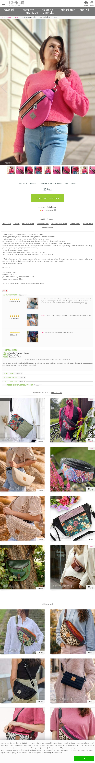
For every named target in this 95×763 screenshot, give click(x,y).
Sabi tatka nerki (48, 604)
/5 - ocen (46, 210)
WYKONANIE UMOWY (14, 377)
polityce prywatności (54, 752)
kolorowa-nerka (28, 224)
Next (91, 87)
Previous (4, 87)
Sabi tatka (51, 207)
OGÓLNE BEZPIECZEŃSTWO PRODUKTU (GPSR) (22, 385)
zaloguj (92, 5)
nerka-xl (16, 224)
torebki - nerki (56, 393)
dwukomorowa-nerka (59, 224)
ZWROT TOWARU (12, 373)
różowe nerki (88, 224)
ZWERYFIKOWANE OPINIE (14, 295)
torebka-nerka (75, 224)
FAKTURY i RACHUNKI (14, 381)
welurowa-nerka (43, 224)
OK (84, 759)
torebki (43, 219)
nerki (51, 219)
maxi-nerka (6, 224)
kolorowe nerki (47, 227)
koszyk (86, 5)
